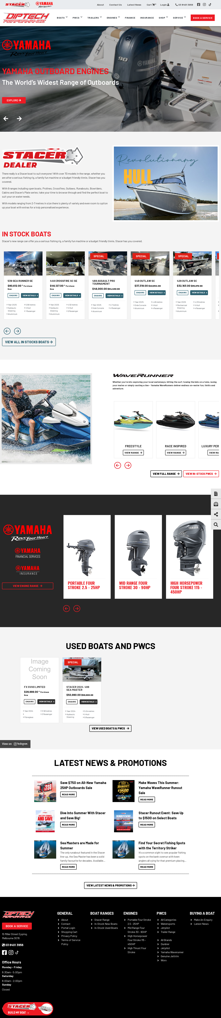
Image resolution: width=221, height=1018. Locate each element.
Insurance (147, 17)
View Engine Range (27, 585)
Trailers (93, 17)
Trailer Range (168, 931)
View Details (30, 295)
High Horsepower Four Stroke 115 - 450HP (137, 940)
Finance (130, 17)
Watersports (168, 923)
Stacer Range (101, 919)
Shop (162, 17)
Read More (68, 794)
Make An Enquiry (203, 919)
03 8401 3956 (12, 945)
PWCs (76, 17)
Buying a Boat (202, 913)
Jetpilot (165, 927)
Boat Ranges (102, 913)
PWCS (161, 913)
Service (178, 17)
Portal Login (68, 927)
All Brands (166, 940)
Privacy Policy (69, 935)
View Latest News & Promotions (110, 885)
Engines (112, 17)
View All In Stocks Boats (29, 342)
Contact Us (115, 4)
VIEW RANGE (133, 452)
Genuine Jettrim (170, 956)
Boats (61, 17)
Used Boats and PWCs (110, 646)
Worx (164, 960)
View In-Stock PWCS (201, 473)
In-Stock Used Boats (106, 927)
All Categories (168, 919)
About (100, 4)
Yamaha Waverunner (172, 952)
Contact (65, 923)
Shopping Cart (69, 931)
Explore (14, 100)
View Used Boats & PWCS (110, 728)
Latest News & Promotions (110, 762)
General (65, 913)
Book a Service (202, 17)
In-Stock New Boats (105, 923)
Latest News (134, 4)
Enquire (13, 295)
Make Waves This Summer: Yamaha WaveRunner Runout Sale (160, 788)
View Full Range (166, 473)
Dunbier (165, 944)
